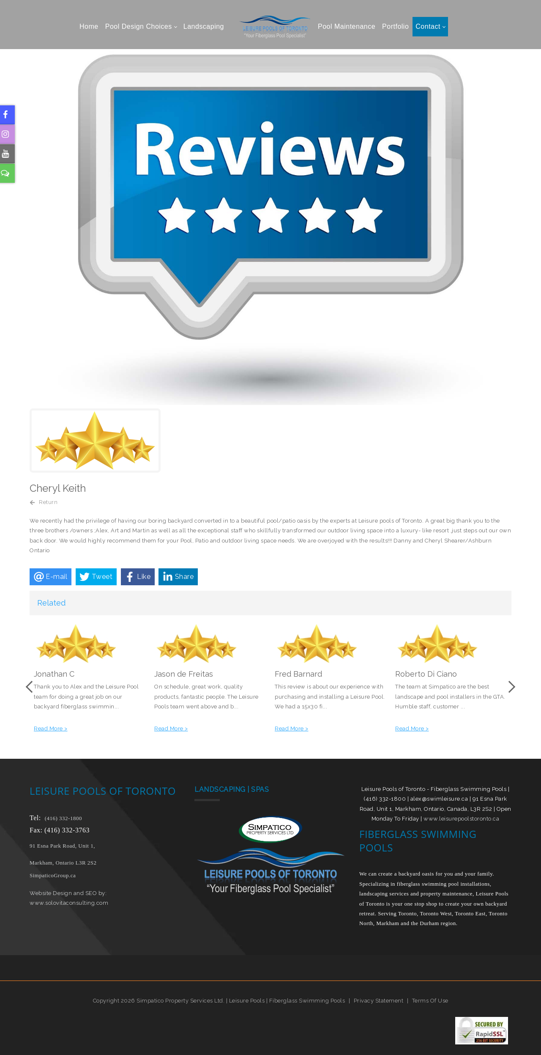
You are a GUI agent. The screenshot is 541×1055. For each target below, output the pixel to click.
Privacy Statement (379, 1000)
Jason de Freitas (183, 673)
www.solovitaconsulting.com (69, 903)
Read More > (51, 728)
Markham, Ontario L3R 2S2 (63, 862)
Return (48, 502)
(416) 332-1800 (63, 818)
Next (509, 686)
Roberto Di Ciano (426, 673)
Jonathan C (54, 673)
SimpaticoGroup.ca (53, 875)
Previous (31, 686)
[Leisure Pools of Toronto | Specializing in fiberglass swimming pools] (270, 26)
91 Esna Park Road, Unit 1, (63, 846)
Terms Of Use (430, 1000)
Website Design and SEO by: (68, 893)
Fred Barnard (298, 673)
